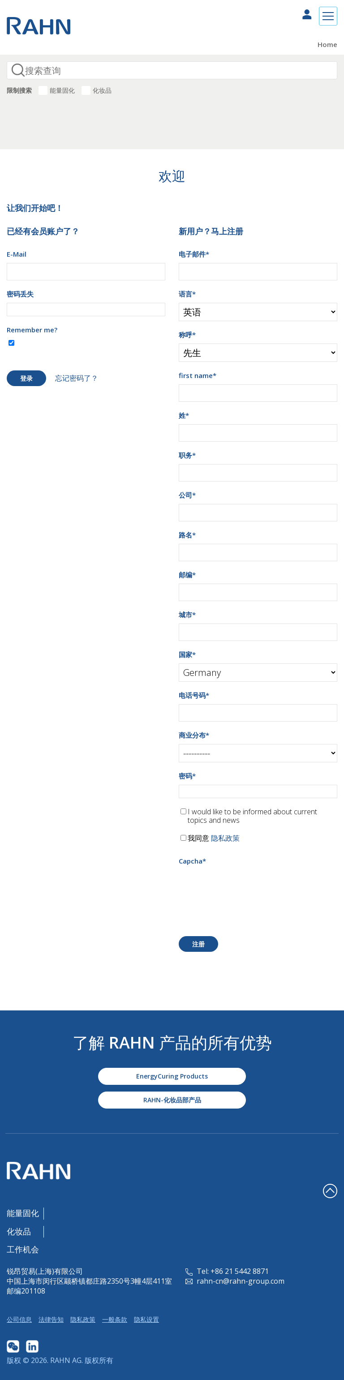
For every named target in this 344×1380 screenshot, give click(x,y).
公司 (187, 494)
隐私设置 (146, 1319)
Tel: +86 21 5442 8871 (227, 1271)
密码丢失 (20, 293)
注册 (198, 944)
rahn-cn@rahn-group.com (234, 1281)
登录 (26, 378)
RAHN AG (66, 1360)
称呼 (187, 334)
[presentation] (247, 887)
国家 (187, 654)
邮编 (187, 574)
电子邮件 (194, 253)
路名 (187, 534)
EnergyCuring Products (172, 1076)
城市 (187, 614)
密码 (187, 775)
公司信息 (19, 1319)
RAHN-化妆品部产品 (172, 1100)
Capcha (192, 860)
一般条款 (114, 1319)
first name (197, 375)
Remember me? (32, 329)
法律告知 (51, 1319)
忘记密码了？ (76, 378)
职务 (187, 455)
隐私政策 (225, 838)
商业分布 (194, 735)
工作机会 (23, 1249)
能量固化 (62, 90)
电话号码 (194, 695)
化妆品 (102, 90)
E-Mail (16, 253)
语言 (187, 293)
